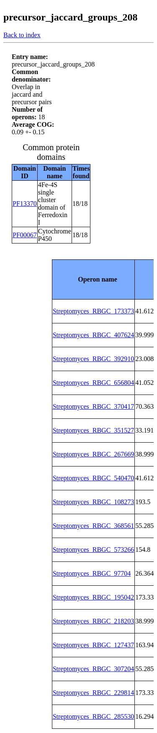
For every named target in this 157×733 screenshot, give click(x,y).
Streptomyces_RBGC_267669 (93, 454)
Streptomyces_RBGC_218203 (93, 621)
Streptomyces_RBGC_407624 (93, 334)
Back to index (22, 34)
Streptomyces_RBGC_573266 (93, 549)
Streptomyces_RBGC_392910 (93, 358)
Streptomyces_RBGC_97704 (92, 573)
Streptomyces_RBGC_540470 (93, 478)
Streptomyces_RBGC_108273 (93, 501)
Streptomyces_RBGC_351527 (93, 430)
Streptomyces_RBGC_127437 (93, 644)
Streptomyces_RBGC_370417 (93, 406)
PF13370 (25, 203)
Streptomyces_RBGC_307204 (93, 668)
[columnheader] (93, 279)
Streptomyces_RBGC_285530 (93, 716)
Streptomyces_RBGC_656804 (93, 382)
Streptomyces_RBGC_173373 (93, 311)
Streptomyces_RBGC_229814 (93, 692)
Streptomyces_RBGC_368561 (93, 525)
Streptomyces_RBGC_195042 (93, 597)
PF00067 (25, 234)
